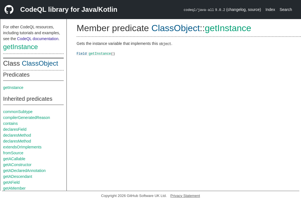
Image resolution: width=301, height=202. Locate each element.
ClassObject (40, 63)
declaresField (14, 129)
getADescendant (17, 176)
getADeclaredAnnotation (24, 170)
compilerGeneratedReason (26, 117)
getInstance (20, 46)
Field (82, 53)
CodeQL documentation (37, 38)
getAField (11, 182)
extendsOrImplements (22, 147)
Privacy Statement (185, 196)
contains (10, 123)
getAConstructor (17, 164)
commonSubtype (18, 111)
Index (270, 9)
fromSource (13, 153)
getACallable (14, 159)
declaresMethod (17, 135)
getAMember (14, 188)
